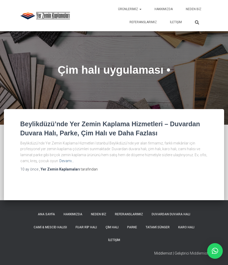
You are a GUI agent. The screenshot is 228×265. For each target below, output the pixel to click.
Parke (132, 227)
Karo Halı (186, 227)
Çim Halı (112, 227)
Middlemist (199, 253)
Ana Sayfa (46, 214)
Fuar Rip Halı (86, 227)
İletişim (176, 22)
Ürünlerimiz (129, 9)
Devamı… (66, 161)
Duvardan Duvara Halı (171, 214)
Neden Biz (193, 9)
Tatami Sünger (158, 227)
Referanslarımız (143, 22)
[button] (215, 251)
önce (29, 169)
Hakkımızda (164, 9)
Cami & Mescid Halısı (50, 227)
